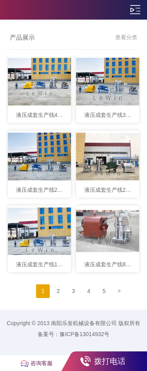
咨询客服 (42, 363)
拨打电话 (109, 361)
